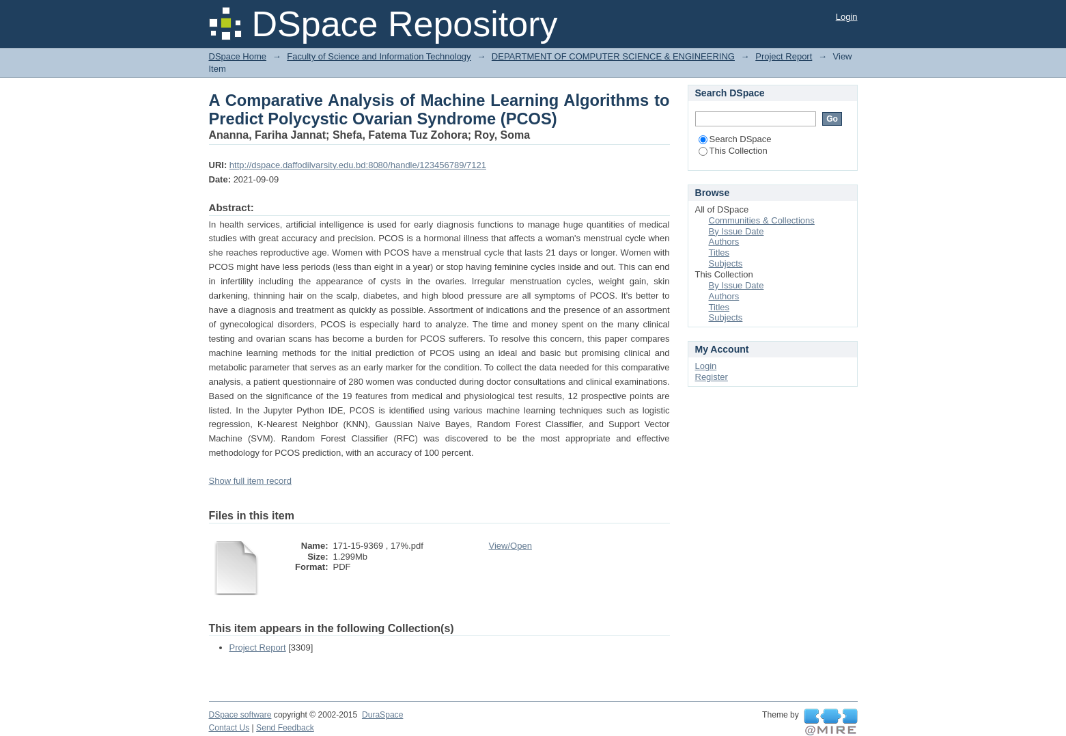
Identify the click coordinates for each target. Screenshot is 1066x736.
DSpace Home (238, 56)
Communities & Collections (762, 220)
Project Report (783, 56)
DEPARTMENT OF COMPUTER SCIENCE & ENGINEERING (613, 56)
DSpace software (240, 715)
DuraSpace (382, 715)
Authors (724, 241)
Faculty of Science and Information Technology (379, 56)
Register (711, 377)
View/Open (510, 546)
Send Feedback (285, 728)
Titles (719, 252)
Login (847, 17)
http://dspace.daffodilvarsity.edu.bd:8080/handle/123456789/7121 (357, 165)
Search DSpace (735, 139)
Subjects (726, 263)
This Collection (733, 151)
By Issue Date (736, 231)
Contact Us (229, 728)
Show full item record (250, 481)
